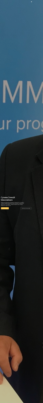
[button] (31, 2)
